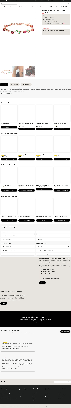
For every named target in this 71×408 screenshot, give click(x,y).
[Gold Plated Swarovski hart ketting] (9, 144)
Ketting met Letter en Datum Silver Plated (11, 217)
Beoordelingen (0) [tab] (26, 84)
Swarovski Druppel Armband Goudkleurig (28, 154)
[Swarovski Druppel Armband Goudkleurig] (27, 144)
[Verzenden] (17, 4)
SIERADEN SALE (63, 6)
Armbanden (33, 6)
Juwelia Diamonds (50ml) (7, 185)
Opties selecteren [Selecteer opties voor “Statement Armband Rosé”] (61, 128)
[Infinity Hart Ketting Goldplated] (62, 144)
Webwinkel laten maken (38, 406)
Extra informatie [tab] (14, 84)
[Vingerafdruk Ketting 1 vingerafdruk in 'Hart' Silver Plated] (27, 207)
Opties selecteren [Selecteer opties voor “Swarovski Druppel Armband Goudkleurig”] (26, 159)
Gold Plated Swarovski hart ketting (9, 154)
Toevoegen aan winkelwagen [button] (9, 127)
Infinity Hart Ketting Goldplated (61, 154)
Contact (33, 400)
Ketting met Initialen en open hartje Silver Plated (47, 217)
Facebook (47, 394)
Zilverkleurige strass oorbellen (61, 185)
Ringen (57, 6)
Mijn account (47, 398)
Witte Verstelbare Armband (42, 123)
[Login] (66, 3)
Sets (44, 6)
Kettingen (27, 6)
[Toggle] (33, 232)
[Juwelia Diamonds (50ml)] (9, 175)
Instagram (47, 392)
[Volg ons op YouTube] (36, 323)
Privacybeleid (34, 392)
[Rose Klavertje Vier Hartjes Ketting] (27, 175)
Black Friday (21, 391)
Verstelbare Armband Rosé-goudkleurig (27, 123)
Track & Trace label (5, 123)
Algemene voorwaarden (37, 391)
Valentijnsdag (21, 392)
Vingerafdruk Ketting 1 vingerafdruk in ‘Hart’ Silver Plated (32, 217)
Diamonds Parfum (50, 6)
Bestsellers (6, 6)
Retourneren (34, 394)
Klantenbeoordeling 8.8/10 (50, 19)
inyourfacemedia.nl (49, 406)
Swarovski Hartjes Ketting (42, 154)
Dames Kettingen (62, 394)
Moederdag (21, 394)
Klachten (33, 396)
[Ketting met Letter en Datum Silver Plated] (9, 207)
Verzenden (34, 398)
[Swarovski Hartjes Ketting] (44, 144)
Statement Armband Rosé (60, 123)
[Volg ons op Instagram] (34, 323)
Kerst (20, 396)
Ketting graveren (13, 6)
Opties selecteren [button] (9, 220)
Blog (46, 396)
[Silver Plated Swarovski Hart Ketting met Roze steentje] (44, 175)
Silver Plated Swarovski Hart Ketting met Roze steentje (49, 185)
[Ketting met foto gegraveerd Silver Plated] (62, 207)
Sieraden (21, 6)
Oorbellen (40, 6)
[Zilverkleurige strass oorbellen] (62, 175)
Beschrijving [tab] (4, 84)
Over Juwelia (47, 391)
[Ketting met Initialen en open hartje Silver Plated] (44, 207)
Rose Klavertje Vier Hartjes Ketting (26, 185)
